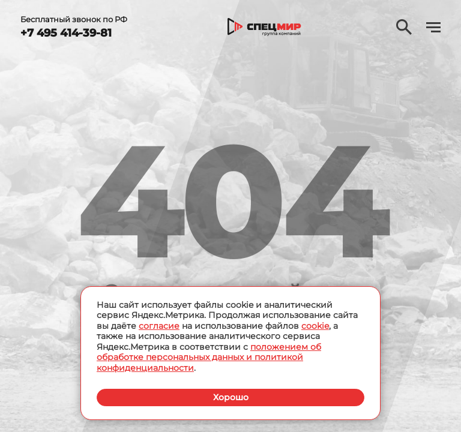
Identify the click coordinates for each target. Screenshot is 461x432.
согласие (159, 325)
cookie (315, 325)
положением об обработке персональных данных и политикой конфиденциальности (209, 357)
